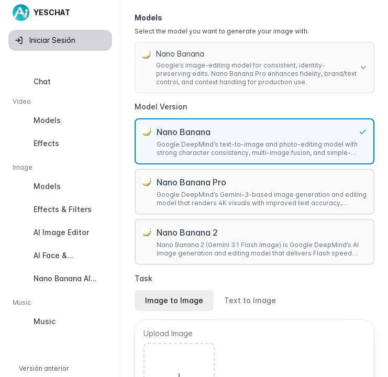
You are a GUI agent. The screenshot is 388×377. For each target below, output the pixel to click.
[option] (60, 81)
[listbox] (60, 203)
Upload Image (168, 333)
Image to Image (174, 300)
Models (148, 17)
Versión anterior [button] (44, 368)
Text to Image (250, 300)
